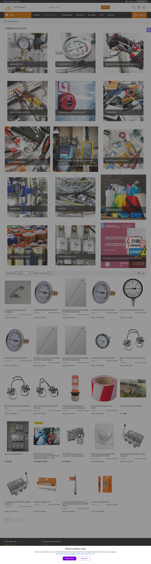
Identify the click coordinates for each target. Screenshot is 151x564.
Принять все (69, 558)
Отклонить (84, 558)
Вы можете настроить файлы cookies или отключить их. (74, 554)
